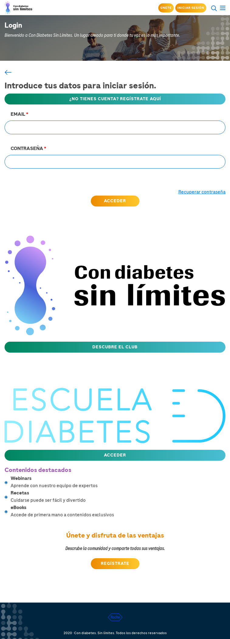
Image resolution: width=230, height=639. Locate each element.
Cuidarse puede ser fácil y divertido (118, 496)
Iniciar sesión (190, 8)
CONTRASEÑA (28, 148)
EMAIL (19, 114)
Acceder (115, 455)
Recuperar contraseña (201, 192)
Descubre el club (115, 347)
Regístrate (115, 563)
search (214, 8)
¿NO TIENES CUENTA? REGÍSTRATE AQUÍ (115, 99)
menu (222, 7)
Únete (166, 8)
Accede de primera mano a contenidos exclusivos (118, 511)
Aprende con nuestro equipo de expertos (118, 482)
